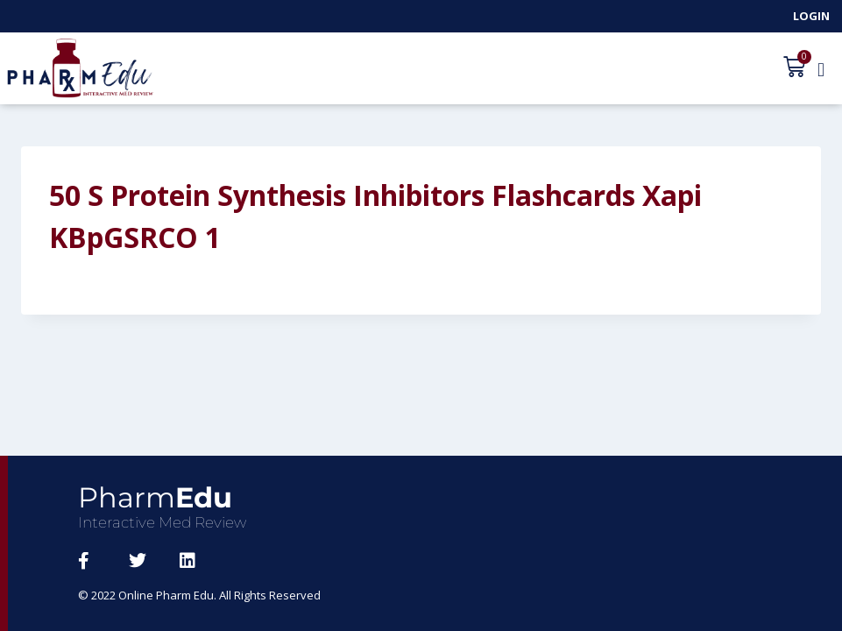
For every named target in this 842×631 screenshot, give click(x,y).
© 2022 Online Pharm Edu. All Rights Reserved (200, 595)
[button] (820, 69)
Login (811, 16)
